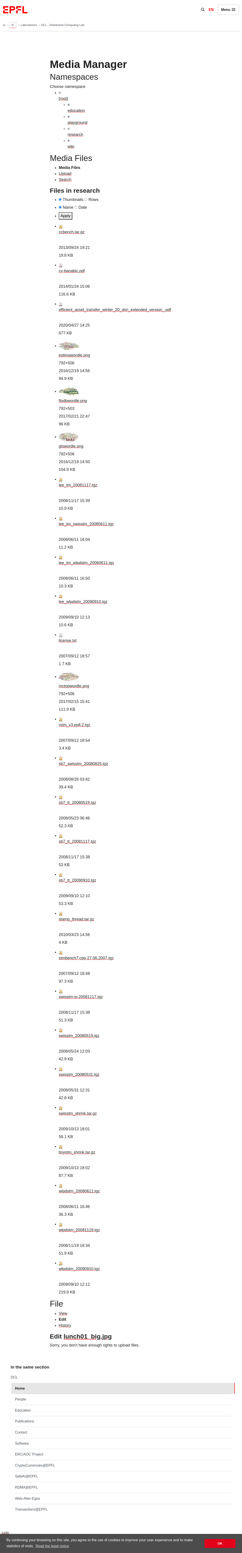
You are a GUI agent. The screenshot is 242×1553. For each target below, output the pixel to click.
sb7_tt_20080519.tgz (77, 802)
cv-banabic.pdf (72, 271)
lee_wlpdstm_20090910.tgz (83, 601)
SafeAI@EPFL (26, 1476)
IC (12, 25)
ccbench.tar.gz (72, 232)
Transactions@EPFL (31, 1509)
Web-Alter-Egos (27, 1498)
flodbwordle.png (73, 401)
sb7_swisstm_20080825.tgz (83, 764)
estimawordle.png (74, 355)
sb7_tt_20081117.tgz (77, 841)
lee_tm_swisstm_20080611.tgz (86, 524)
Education (23, 1410)
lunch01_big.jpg (88, 1336)
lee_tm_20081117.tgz (78, 485)
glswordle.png (71, 446)
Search (65, 179)
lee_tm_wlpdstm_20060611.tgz (86, 563)
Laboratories (29, 25)
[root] (63, 98)
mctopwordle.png (74, 686)
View (63, 1313)
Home (20, 1388)
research (75, 134)
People (20, 1399)
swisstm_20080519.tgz (79, 1035)
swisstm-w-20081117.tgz (81, 997)
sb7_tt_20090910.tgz (77, 880)
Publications (24, 1421)
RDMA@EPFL (26, 1487)
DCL (14, 1377)
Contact (21, 1432)
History (65, 1325)
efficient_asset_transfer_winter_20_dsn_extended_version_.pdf (115, 309)
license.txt (68, 640)
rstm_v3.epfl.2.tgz (74, 725)
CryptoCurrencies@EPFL (35, 1465)
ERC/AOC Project (29, 1454)
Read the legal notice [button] (52, 1546)
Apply (65, 216)
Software (22, 1443)
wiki (71, 146)
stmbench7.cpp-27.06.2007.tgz (86, 958)
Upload (65, 173)
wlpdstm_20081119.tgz (79, 1230)
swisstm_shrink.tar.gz (78, 1113)
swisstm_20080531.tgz (79, 1074)
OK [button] (220, 1543)
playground (77, 122)
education (76, 110)
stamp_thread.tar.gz (76, 919)
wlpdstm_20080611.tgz (79, 1191)
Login (5, 1532)
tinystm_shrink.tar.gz (77, 1152)
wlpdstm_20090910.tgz (79, 1269)
